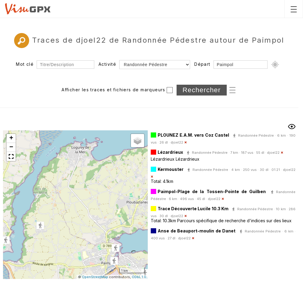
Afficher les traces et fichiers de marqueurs (113, 89)
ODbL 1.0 (139, 277)
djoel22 (177, 142)
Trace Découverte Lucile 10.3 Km (193, 208)
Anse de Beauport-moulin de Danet (196, 230)
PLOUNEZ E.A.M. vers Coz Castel (193, 135)
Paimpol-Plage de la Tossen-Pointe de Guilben (212, 191)
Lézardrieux (170, 152)
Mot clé (25, 64)
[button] (40, 225)
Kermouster (170, 169)
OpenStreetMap (95, 277)
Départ (202, 64)
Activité (107, 64)
